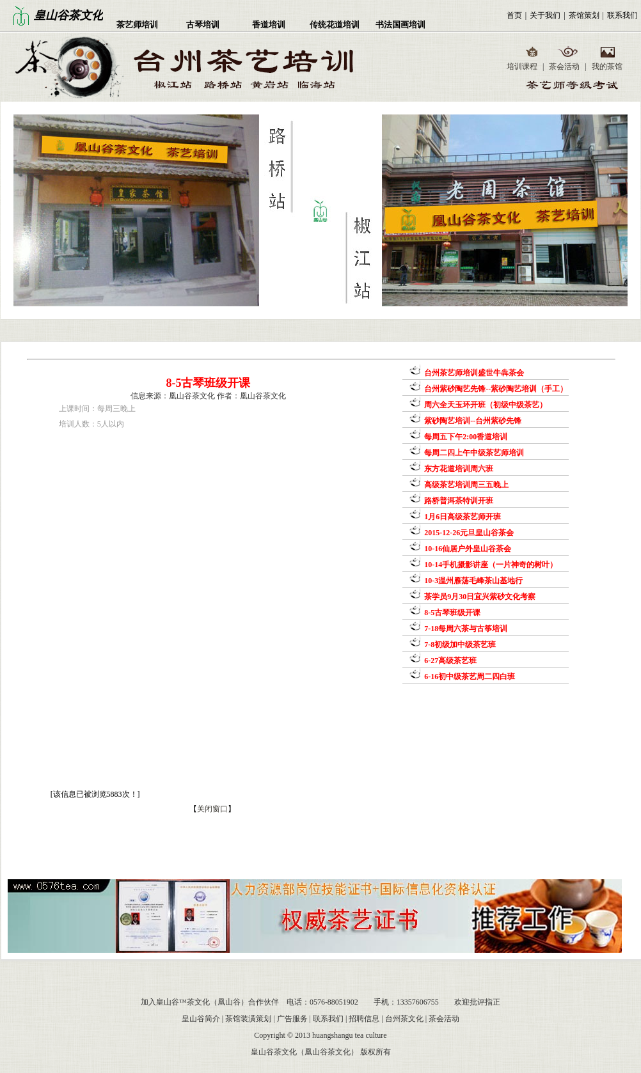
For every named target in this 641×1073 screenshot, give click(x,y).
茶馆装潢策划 (248, 1018)
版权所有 (375, 1051)
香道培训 (268, 24)
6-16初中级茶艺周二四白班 (468, 676)
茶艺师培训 (137, 24)
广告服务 (292, 1018)
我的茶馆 (607, 66)
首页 (514, 15)
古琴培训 (202, 24)
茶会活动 (564, 66)
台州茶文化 (404, 1018)
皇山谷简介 (201, 1018)
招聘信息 (364, 1018)
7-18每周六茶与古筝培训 (464, 628)
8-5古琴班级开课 (451, 612)
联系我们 (622, 15)
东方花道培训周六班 (457, 468)
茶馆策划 (584, 15)
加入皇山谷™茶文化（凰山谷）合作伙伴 (210, 1002)
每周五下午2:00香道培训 (464, 436)
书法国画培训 (400, 24)
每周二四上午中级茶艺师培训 (473, 452)
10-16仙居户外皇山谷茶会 (466, 548)
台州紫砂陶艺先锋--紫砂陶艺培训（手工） (494, 388)
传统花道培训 (335, 24)
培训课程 (522, 66)
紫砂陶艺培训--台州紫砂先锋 (471, 420)
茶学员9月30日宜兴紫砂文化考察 (478, 596)
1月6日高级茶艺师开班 (461, 516)
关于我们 (545, 15)
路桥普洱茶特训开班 (457, 500)
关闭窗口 (212, 808)
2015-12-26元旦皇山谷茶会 (468, 532)
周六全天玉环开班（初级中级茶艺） (484, 404)
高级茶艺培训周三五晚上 (465, 484)
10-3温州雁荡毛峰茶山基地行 (472, 580)
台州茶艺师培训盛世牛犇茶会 (473, 372)
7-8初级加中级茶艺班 (459, 644)
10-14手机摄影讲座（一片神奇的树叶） (489, 564)
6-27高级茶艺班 (449, 660)
